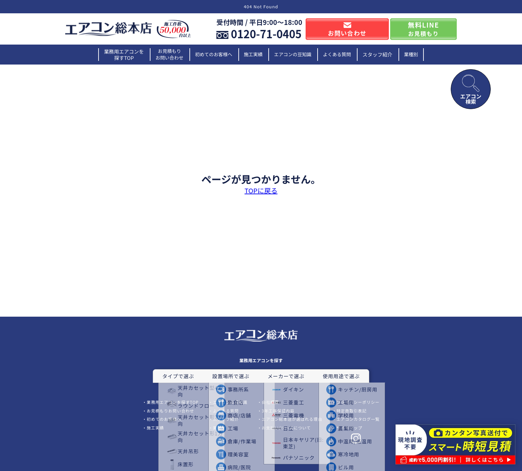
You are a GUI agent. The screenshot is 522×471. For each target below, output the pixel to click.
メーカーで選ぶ (286, 376)
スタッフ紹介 (377, 54)
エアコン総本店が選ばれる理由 (292, 419)
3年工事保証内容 (278, 410)
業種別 (411, 54)
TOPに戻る (261, 190)
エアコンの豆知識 (292, 54)
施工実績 (253, 54)
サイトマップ (350, 427)
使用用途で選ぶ (341, 376)
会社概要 (270, 402)
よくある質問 (337, 54)
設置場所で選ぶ (230, 376)
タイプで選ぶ (178, 376)
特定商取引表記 (352, 410)
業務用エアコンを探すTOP (124, 55)
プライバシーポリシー (358, 402)
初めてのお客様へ (213, 54)
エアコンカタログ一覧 (358, 419)
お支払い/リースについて (286, 427)
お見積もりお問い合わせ (169, 54)
